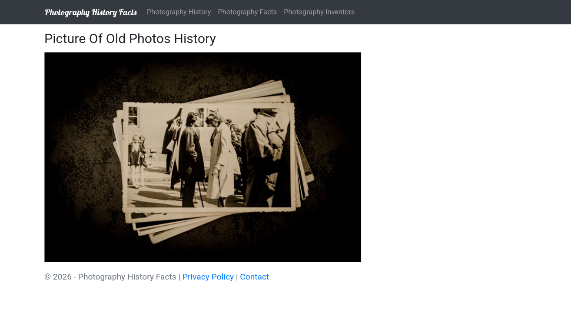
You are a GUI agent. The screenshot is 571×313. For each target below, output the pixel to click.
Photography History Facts (90, 12)
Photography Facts (247, 12)
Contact (254, 277)
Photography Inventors (319, 12)
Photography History (179, 12)
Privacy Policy (208, 277)
